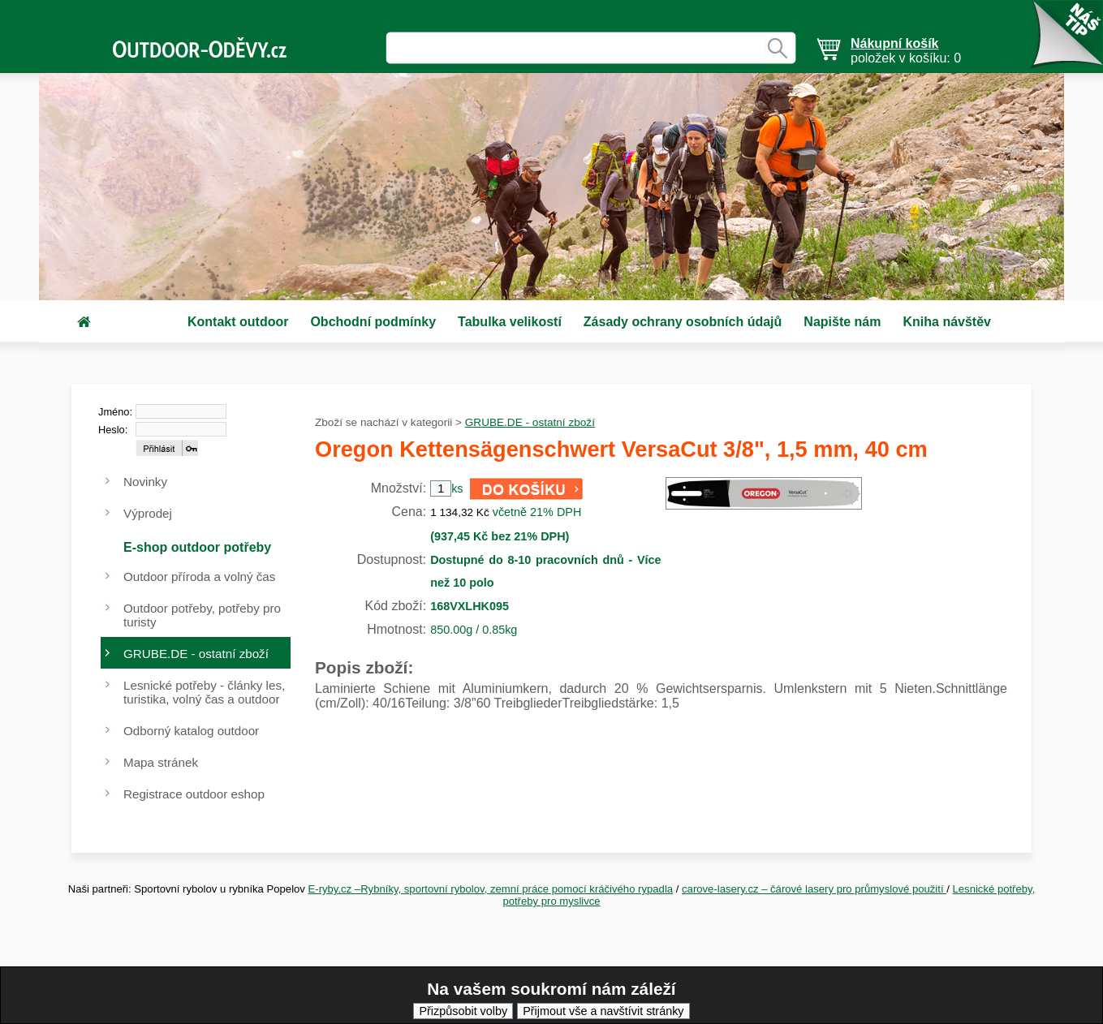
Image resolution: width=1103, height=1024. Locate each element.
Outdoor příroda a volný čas (199, 576)
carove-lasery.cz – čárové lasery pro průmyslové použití (814, 889)
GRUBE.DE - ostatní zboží (530, 422)
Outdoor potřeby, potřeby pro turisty (202, 615)
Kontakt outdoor (237, 322)
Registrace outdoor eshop (194, 794)
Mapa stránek (160, 762)
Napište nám (842, 322)
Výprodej (147, 513)
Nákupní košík (894, 43)
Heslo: (112, 430)
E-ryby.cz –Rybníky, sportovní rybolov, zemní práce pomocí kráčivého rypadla (491, 889)
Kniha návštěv (946, 322)
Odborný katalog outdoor (191, 731)
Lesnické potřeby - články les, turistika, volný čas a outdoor (204, 692)
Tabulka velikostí (510, 322)
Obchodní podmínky (373, 322)
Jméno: (115, 412)
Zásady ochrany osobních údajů (683, 322)
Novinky (145, 481)
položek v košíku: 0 (906, 51)
